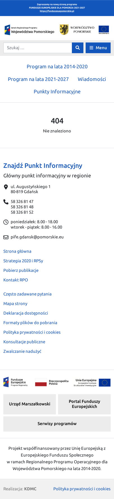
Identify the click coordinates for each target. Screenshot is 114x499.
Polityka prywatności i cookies (32, 332)
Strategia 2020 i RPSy (23, 260)
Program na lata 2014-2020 (57, 66)
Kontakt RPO (15, 279)
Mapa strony (15, 303)
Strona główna (17, 251)
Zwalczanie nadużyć (22, 351)
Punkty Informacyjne (57, 91)
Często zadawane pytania (27, 294)
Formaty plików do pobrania (30, 322)
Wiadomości (92, 79)
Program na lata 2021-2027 (38, 79)
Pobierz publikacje (20, 270)
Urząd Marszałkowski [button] (29, 403)
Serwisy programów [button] (57, 423)
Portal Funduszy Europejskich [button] (84, 404)
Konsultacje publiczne (24, 341)
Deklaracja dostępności (25, 313)
